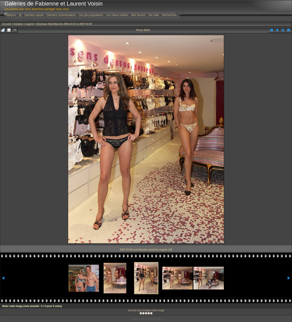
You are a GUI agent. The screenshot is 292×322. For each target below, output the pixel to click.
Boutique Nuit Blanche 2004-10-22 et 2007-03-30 (64, 24)
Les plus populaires (91, 15)
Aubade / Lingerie (24, 24)
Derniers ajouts (34, 15)
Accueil (6, 24)
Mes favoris (138, 15)
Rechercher (169, 15)
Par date (153, 15)
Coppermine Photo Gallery (151, 319)
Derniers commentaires (61, 15)
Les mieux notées (117, 15)
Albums (11, 15)
